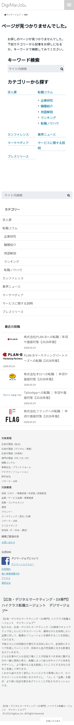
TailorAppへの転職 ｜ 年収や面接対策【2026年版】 (35, 397)
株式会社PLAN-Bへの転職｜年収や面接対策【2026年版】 (35, 342)
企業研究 (47, 100)
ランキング (48, 117)
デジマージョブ (23, 696)
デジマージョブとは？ (22, 564)
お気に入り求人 (51, 720)
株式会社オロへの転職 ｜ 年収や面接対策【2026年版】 (35, 379)
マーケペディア (18, 142)
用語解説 (47, 112)
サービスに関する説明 (51, 145)
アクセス (6, 578)
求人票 (12, 92)
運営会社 (6, 582)
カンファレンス (18, 134)
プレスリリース (18, 156)
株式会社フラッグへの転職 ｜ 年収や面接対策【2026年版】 (35, 416)
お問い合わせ (8, 542)
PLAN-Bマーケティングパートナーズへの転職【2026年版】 (35, 360)
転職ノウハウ (50, 123)
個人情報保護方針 (11, 573)
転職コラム (45, 92)
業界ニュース (47, 134)
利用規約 (6, 569)
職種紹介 (47, 106)
